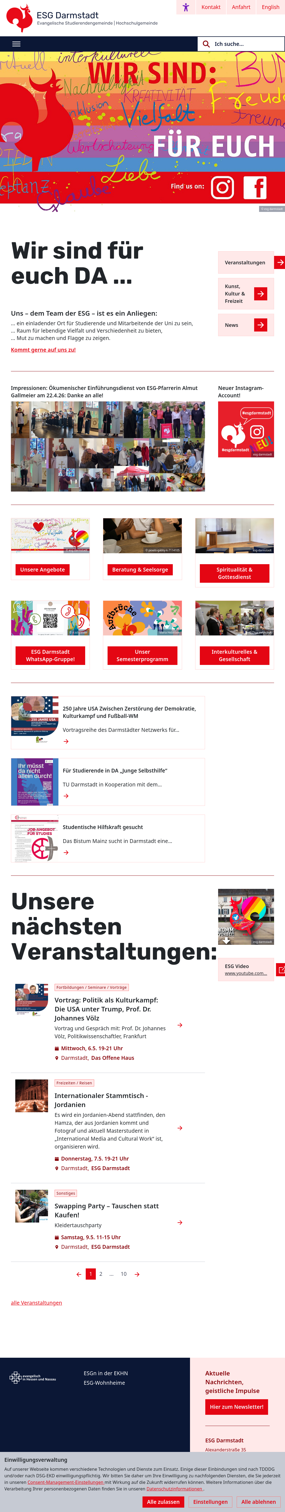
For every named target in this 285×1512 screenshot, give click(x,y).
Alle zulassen (163, 1501)
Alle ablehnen (258, 1501)
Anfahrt (241, 7)
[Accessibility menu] (185, 7)
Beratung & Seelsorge (140, 569)
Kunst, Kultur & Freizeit (235, 293)
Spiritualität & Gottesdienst (235, 573)
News (231, 325)
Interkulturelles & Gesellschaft (234, 655)
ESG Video (237, 966)
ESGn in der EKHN (106, 1373)
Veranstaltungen (245, 262)
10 (124, 1273)
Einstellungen (210, 1501)
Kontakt (211, 7)
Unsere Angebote (42, 569)
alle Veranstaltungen (36, 1302)
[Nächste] (137, 1274)
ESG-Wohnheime (104, 1382)
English (271, 7)
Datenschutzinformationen (175, 1489)
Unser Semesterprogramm (142, 655)
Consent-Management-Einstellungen (66, 1482)
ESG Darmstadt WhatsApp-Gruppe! (50, 655)
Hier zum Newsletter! (236, 1406)
